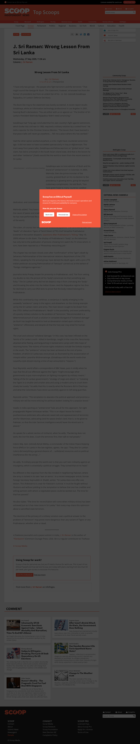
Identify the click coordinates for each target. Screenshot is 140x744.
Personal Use (63, 214)
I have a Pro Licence (79, 214)
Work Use (49, 214)
